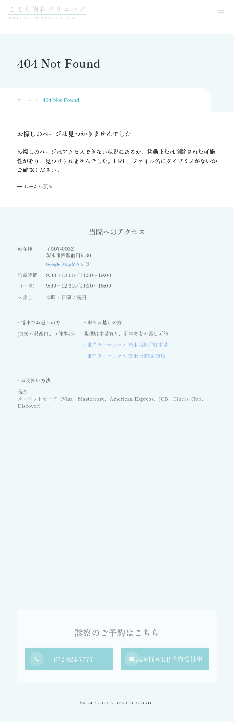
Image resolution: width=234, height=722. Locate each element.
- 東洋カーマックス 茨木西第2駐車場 (124, 357)
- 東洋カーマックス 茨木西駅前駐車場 (126, 346)
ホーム (24, 99)
